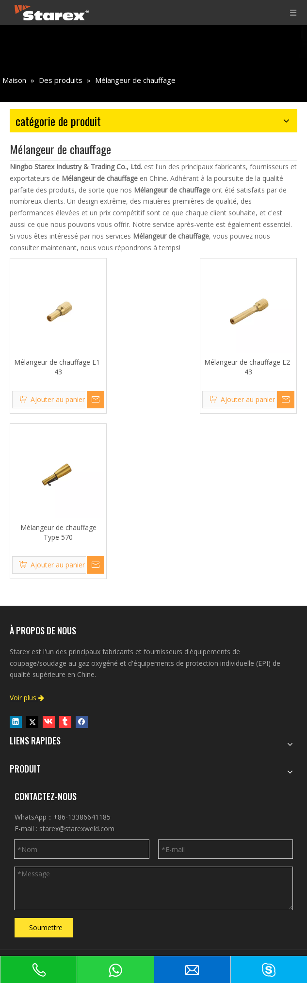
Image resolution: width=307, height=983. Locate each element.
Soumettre (46, 927)
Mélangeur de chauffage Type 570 (58, 532)
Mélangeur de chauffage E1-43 (58, 366)
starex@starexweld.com (76, 828)
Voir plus (27, 697)
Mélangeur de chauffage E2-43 (248, 366)
